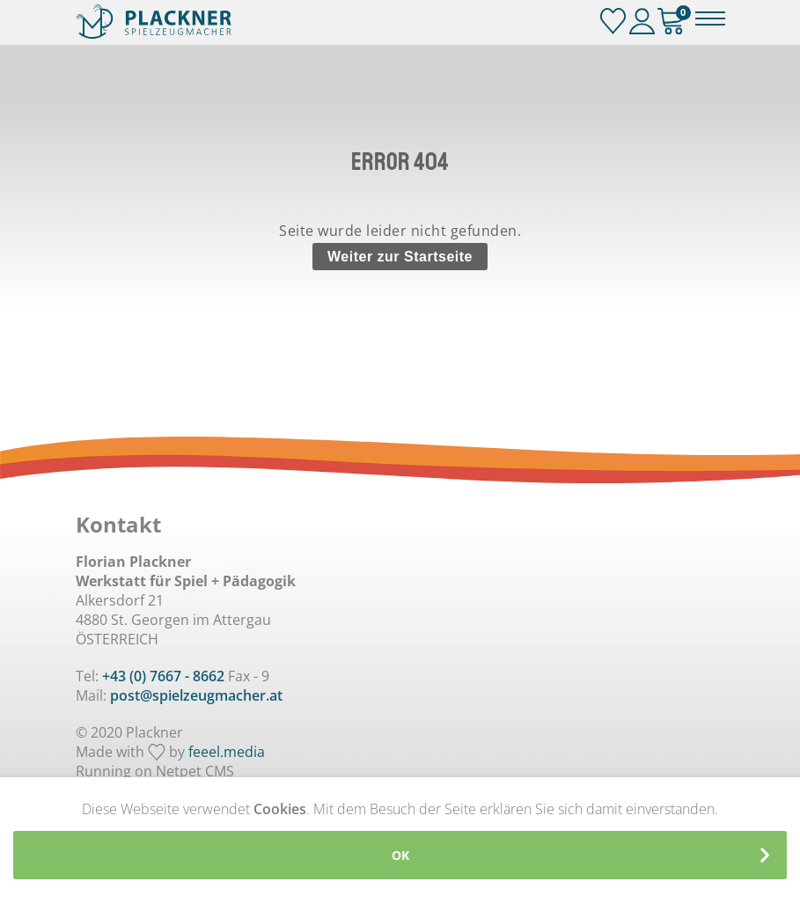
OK (400, 855)
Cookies (279, 809)
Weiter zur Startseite (400, 256)
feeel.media (226, 751)
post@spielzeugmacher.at (196, 695)
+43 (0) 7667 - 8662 (163, 676)
